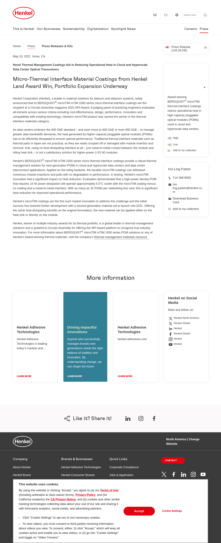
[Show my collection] (166, 15)
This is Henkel (23, 28)
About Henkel (21, 467)
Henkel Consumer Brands (78, 475)
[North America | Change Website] (177, 15)
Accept (139, 512)
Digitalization (98, 28)
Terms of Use (109, 492)
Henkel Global (179, 323)
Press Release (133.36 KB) (181, 48)
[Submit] (205, 15)
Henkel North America (183, 318)
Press (204, 28)
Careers (190, 28)
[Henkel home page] (17, 46)
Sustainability (74, 28)
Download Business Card (186, 200)
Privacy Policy (85, 496)
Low (175, 144)
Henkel (175, 328)
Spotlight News (123, 28)
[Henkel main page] (24, 13)
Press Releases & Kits (57, 46)
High (175, 138)
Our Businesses (48, 28)
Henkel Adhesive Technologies (81, 467)
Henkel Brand (22, 475)
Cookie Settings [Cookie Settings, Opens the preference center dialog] (172, 512)
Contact (171, 460)
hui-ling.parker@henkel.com (187, 188)
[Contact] (155, 15)
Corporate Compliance (124, 467)
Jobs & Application (121, 475)
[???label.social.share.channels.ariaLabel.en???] (128, 418)
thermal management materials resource (120, 237)
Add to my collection (182, 150)
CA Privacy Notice (63, 501)
